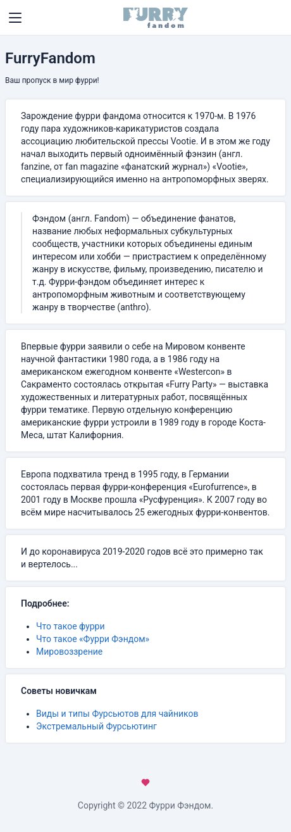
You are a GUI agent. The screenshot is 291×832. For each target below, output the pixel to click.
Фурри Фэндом (180, 805)
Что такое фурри (70, 626)
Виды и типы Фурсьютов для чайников (117, 714)
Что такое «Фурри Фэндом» (92, 639)
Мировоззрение (69, 651)
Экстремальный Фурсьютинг (96, 726)
